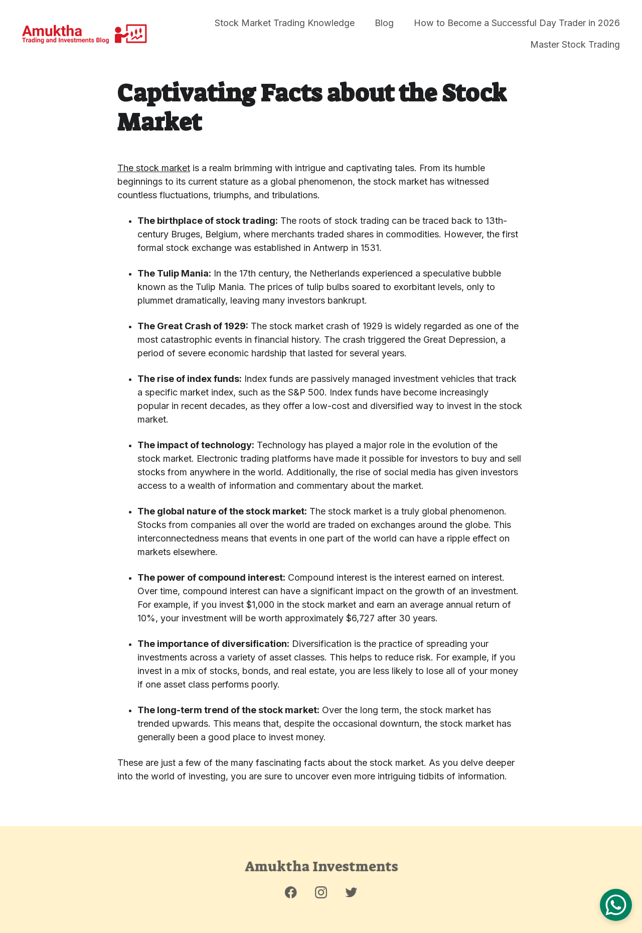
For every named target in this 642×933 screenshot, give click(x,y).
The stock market (154, 168)
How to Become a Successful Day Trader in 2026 (517, 23)
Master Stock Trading (575, 44)
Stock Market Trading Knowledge (285, 23)
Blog (384, 23)
